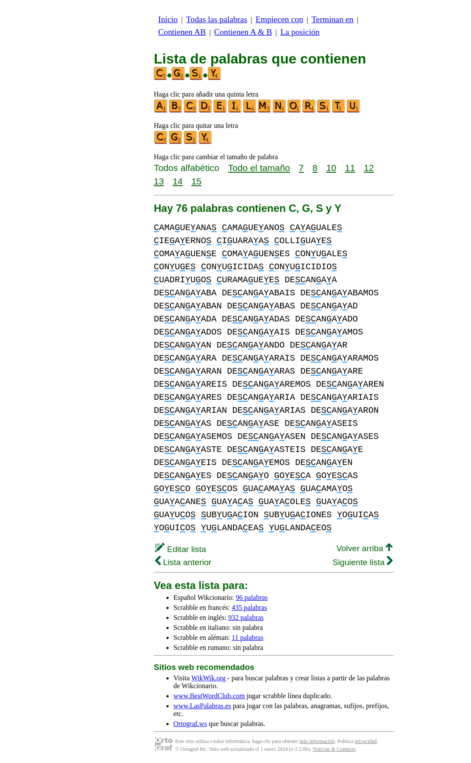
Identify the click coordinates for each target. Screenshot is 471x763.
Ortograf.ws (190, 723)
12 (369, 168)
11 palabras (248, 637)
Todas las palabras (216, 19)
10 (331, 168)
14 (178, 181)
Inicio (168, 19)
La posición (299, 32)
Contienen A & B (243, 32)
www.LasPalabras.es (202, 705)
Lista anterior (183, 562)
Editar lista (180, 549)
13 (159, 181)
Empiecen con (279, 19)
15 (196, 181)
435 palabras (249, 607)
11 (350, 168)
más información (317, 741)
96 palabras (252, 597)
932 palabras (246, 617)
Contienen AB (182, 32)
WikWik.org (208, 678)
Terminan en (332, 19)
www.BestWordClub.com (209, 695)
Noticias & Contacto (334, 749)
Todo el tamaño (259, 168)
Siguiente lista (362, 562)
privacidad (366, 741)
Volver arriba (364, 548)
